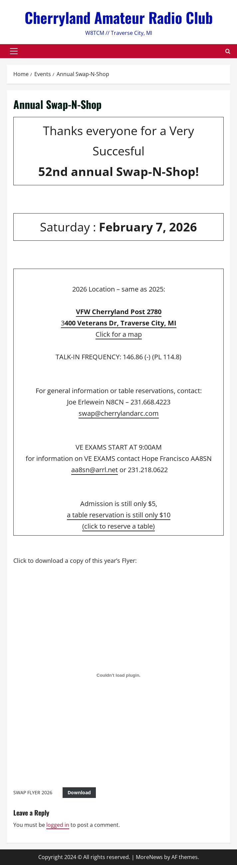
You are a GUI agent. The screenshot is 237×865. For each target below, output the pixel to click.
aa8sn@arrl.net (94, 469)
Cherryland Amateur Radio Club (119, 17)
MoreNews (149, 857)
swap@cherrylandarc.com (119, 413)
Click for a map (119, 334)
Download (79, 792)
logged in (57, 824)
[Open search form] (227, 51)
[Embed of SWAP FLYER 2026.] (118, 675)
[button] (14, 51)
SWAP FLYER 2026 (32, 792)
